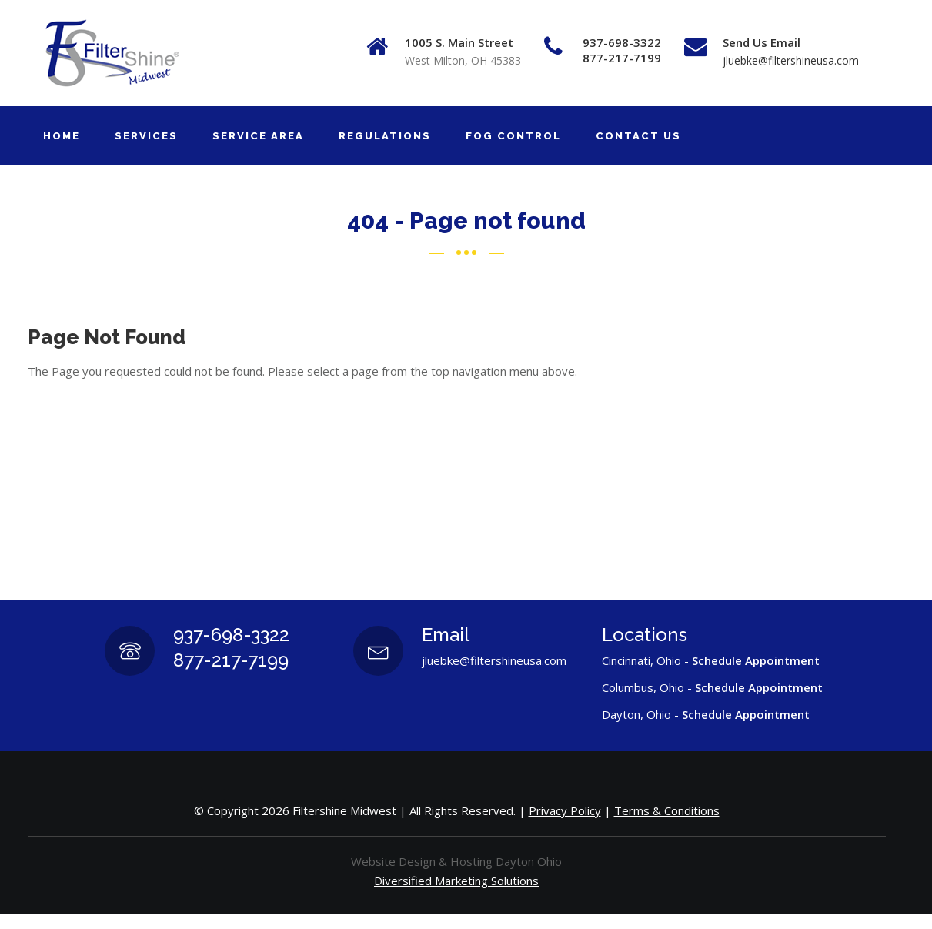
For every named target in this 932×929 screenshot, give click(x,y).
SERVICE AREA (258, 136)
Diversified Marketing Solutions (456, 880)
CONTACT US (638, 136)
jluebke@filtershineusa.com (791, 60)
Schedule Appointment (756, 660)
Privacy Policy (565, 810)
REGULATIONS (385, 136)
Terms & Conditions (667, 810)
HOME (61, 136)
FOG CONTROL (513, 136)
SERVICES (146, 136)
